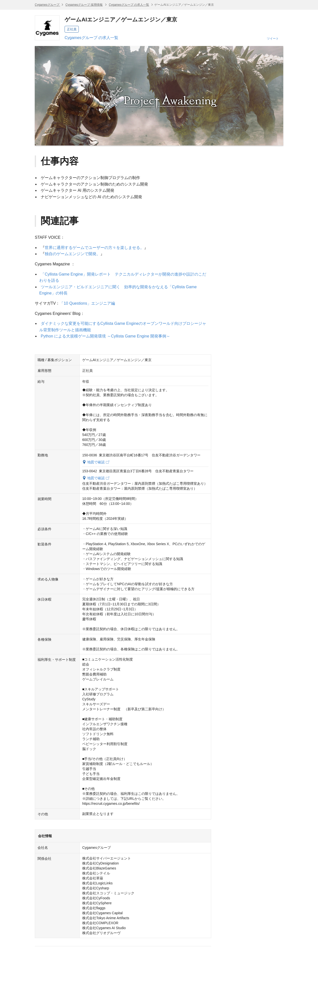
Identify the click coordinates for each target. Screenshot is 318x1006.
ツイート (273, 38)
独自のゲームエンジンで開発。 (72, 254)
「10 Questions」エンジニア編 (87, 303)
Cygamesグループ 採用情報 (84, 4)
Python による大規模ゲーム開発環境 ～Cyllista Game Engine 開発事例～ (105, 336)
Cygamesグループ (47, 4)
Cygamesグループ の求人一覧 (129, 4)
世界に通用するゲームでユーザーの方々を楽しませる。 (94, 247)
